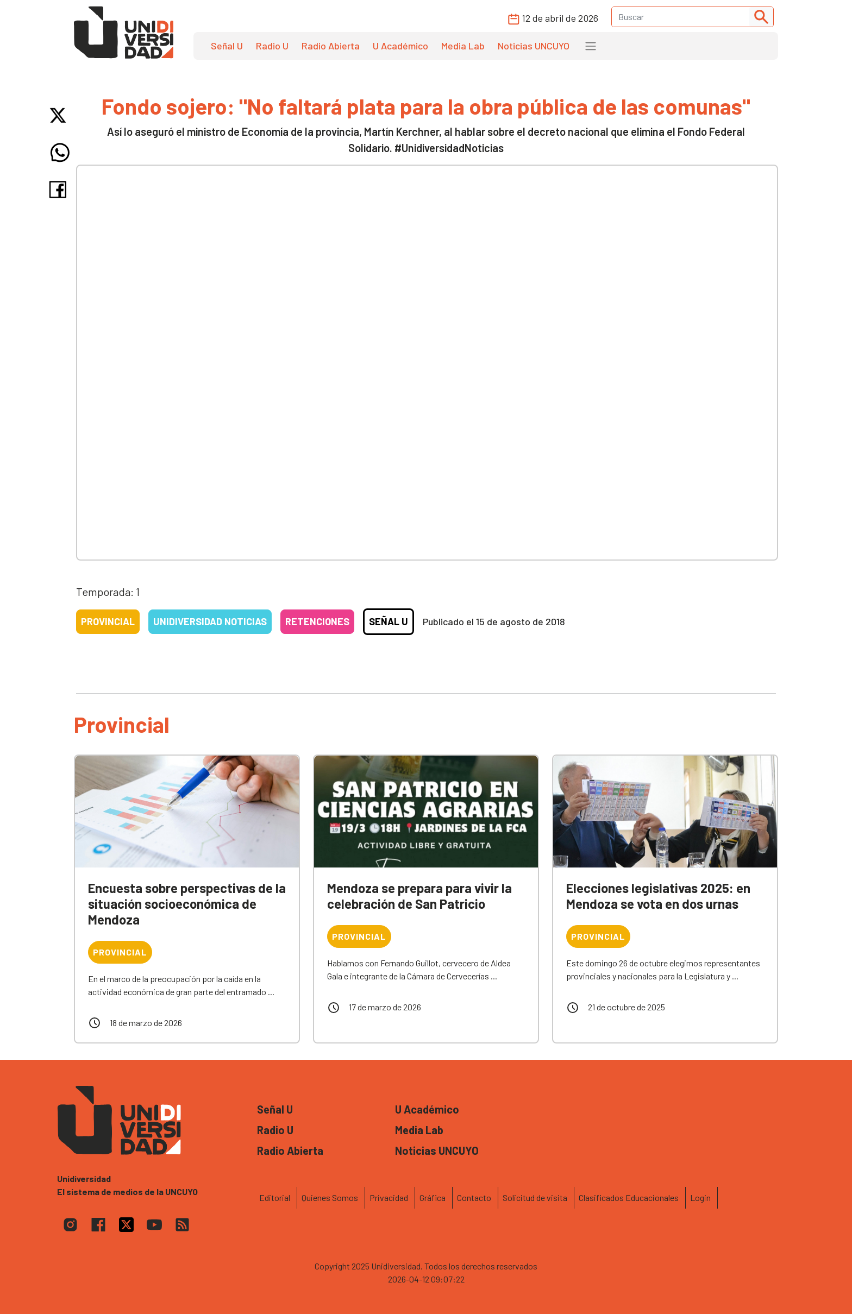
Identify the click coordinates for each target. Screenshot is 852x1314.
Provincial (108, 621)
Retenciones (317, 621)
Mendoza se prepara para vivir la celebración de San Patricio (419, 895)
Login (700, 1197)
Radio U (272, 46)
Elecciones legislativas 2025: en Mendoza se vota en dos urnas (658, 895)
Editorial (274, 1197)
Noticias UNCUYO (533, 46)
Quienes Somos (330, 1197)
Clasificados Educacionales (629, 1197)
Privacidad (388, 1197)
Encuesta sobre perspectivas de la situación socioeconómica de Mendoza (187, 903)
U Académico (400, 46)
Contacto (474, 1197)
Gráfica (432, 1197)
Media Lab (463, 46)
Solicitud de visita (535, 1197)
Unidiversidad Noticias (210, 621)
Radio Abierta (331, 46)
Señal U (227, 46)
